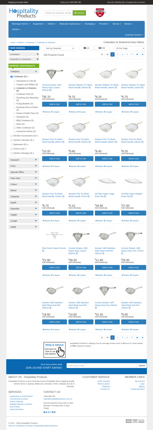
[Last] (143, 54)
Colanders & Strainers (46, 42)
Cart (110, 2)
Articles (16, 29)
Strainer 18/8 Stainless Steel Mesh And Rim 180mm (78, 305)
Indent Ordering (16, 401)
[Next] (137, 54)
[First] (102, 54)
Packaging (90, 24)
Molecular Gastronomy (70, 24)
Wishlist (119, 2)
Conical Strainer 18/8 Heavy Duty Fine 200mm (106, 305)
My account (140, 381)
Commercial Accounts (19, 399)
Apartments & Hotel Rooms (21, 396)
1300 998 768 (75, 2)
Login (142, 384)
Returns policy (103, 384)
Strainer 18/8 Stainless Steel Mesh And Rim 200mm (52, 305)
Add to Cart (54, 104)
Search (79, 13)
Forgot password (138, 389)
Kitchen (52, 24)
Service (117, 24)
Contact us (104, 389)
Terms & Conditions (16, 426)
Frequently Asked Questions (46, 426)
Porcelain (104, 24)
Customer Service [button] (134, 35)
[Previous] (107, 54)
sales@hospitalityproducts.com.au (58, 399)
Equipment (39, 24)
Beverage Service (21, 24)
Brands (128, 24)
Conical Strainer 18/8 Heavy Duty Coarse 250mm (51, 87)
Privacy (29, 426)
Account (141, 2)
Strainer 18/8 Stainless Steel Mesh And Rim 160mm (105, 251)
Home (13, 42)
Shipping (106, 386)
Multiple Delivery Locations (21, 404)
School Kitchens (16, 409)
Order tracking (103, 381)
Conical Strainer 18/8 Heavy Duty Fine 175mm (132, 251)
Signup (142, 386)
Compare (131, 2)
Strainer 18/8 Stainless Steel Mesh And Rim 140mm (131, 305)
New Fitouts (15, 407)
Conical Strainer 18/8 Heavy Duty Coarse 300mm (77, 251)
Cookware (30, 42)
